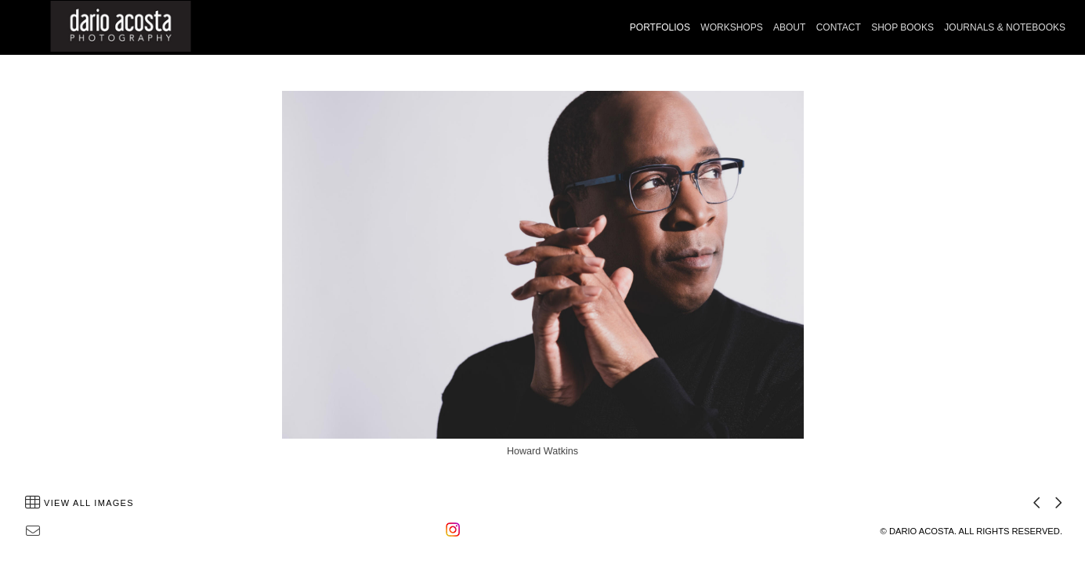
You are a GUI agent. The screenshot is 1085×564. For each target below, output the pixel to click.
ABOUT (789, 27)
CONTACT (838, 27)
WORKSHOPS (731, 27)
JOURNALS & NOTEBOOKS (1004, 27)
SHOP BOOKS (902, 27)
